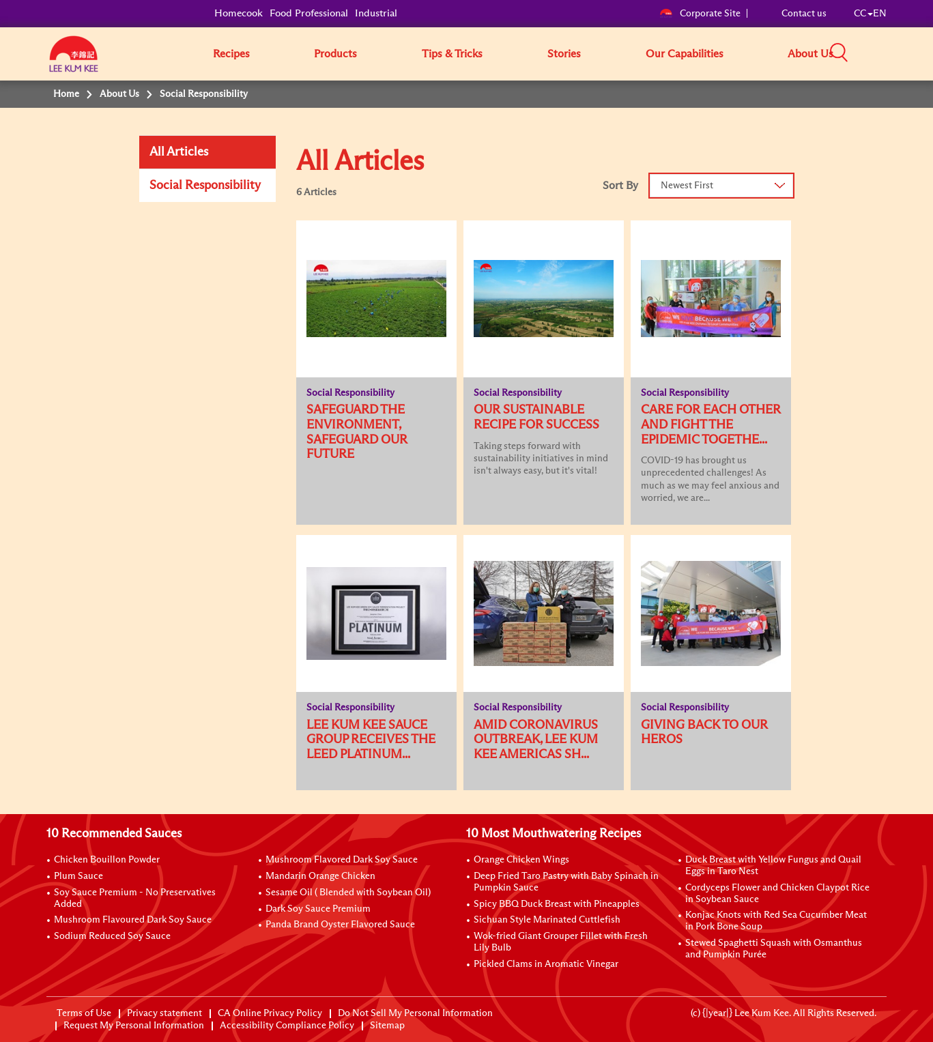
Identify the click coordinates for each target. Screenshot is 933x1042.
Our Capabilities (684, 53)
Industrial (376, 13)
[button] (891, 53)
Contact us (804, 13)
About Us (810, 53)
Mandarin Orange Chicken (320, 876)
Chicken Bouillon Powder (107, 860)
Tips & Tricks (452, 53)
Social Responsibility (205, 185)
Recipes (231, 53)
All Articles (178, 152)
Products (335, 53)
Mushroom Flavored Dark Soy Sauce (341, 860)
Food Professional (309, 13)
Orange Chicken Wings (521, 860)
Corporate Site (700, 13)
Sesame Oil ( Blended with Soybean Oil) (348, 892)
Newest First (687, 185)
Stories (564, 53)
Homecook (238, 13)
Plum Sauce (78, 876)
